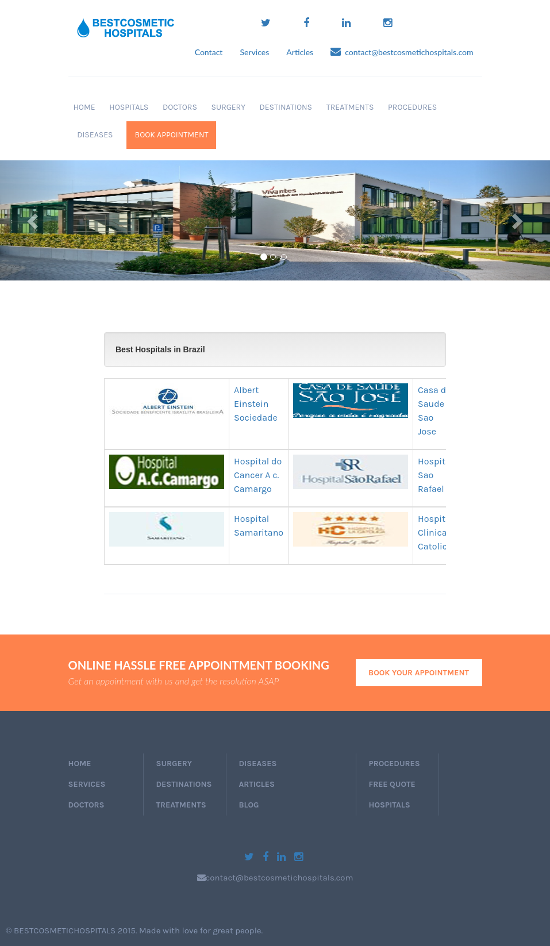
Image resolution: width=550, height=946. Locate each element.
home (79, 763)
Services (254, 52)
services (87, 784)
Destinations (284, 107)
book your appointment (418, 673)
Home (84, 107)
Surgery (226, 107)
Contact (209, 52)
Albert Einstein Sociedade (256, 403)
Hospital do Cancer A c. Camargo (258, 475)
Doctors (178, 107)
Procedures (410, 107)
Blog (249, 805)
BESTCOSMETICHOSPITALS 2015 (75, 930)
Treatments (348, 107)
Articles (299, 52)
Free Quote (392, 784)
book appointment (171, 135)
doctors (86, 805)
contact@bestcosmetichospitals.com (401, 52)
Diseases (93, 135)
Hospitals (127, 107)
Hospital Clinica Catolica (435, 532)
